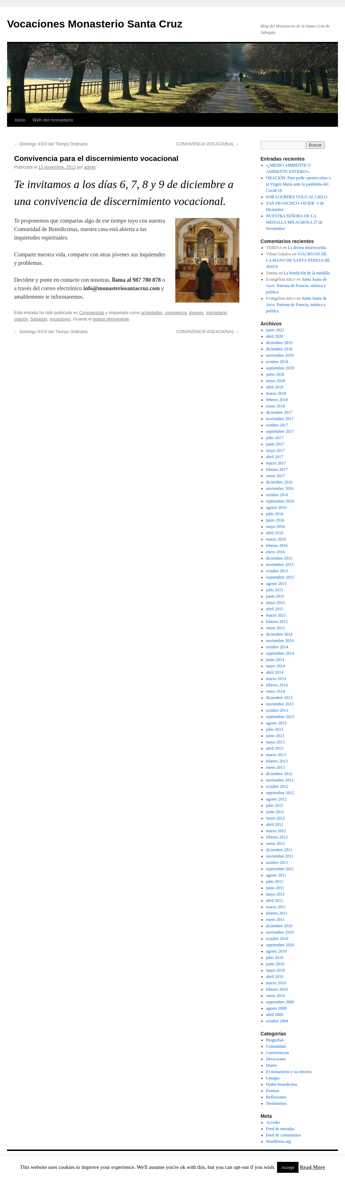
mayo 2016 (275, 526)
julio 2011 (274, 881)
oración (21, 319)
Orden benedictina (281, 1084)
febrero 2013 (277, 761)
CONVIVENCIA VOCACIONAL (207, 144)
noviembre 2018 (280, 355)
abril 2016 (274, 532)
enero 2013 (275, 767)
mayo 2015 (275, 602)
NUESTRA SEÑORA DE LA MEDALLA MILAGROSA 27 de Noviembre (294, 222)
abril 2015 (274, 608)
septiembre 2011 (280, 868)
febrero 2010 (277, 989)
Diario (271, 1065)
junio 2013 (275, 735)
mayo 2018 (275, 380)
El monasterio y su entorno (289, 1071)
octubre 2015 (277, 570)
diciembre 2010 (279, 925)
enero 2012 (275, 843)
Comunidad (276, 1046)
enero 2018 (275, 406)
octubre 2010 (277, 938)
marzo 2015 (276, 615)
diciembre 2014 (279, 634)
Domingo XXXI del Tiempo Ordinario (51, 144)
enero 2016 (275, 551)
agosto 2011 (276, 875)
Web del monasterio (52, 120)
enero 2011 (275, 919)
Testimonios (276, 1103)
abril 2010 (274, 976)
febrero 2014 (277, 685)
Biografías (275, 1040)
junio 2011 (275, 887)
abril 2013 (274, 748)
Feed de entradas (280, 1128)
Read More (312, 1167)
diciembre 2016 (279, 482)
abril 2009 (274, 1014)
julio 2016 (274, 513)
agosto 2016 (276, 507)
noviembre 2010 (280, 932)
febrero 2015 (277, 621)
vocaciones (60, 319)
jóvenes (196, 312)
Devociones (276, 1059)
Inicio (20, 120)
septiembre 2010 (280, 944)
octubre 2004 (277, 1021)
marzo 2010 (276, 982)
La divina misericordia (307, 247)
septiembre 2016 (280, 501)
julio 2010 (274, 957)
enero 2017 (275, 475)
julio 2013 (274, 729)
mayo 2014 (275, 666)
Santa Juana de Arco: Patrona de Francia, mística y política (296, 285)
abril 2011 (274, 900)
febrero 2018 (277, 399)
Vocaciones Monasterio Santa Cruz (94, 24)
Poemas (272, 1090)
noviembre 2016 (280, 488)
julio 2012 (274, 805)
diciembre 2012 (279, 773)
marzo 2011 (276, 906)
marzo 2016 (276, 539)
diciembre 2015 (279, 558)
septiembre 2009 (280, 1001)
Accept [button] (287, 1167)
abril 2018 (274, 387)
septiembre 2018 (280, 368)
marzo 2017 (276, 463)
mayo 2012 (275, 818)
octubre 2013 (277, 710)
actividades (151, 312)
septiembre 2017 (280, 431)
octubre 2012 (277, 786)
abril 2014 (274, 672)
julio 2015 (274, 589)
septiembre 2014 (280, 653)
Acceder (273, 1122)
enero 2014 (275, 691)
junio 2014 (275, 659)
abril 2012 (274, 824)
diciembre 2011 (279, 849)
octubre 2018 (277, 361)
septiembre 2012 (280, 792)
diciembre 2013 (279, 697)
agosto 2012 (276, 799)
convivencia (176, 312)
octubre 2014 (277, 646)
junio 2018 (275, 374)
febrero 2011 (277, 913)
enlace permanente (111, 319)
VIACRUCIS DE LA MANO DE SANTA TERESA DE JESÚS (298, 260)
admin (90, 167)
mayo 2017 (275, 450)
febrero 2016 (277, 545)
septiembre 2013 (280, 716)
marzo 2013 (276, 754)
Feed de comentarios (283, 1135)
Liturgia (273, 1078)
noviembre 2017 (280, 418)
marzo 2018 (276, 393)
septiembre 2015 (280, 577)
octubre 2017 (277, 425)
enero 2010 (275, 995)
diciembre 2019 (279, 342)
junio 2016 (275, 520)
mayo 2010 (275, 970)
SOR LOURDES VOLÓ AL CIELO (296, 196)
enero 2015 (275, 627)
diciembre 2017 (279, 412)
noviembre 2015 (280, 564)
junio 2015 (275, 596)
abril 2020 (274, 336)
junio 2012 (275, 811)
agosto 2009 (276, 1008)
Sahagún (38, 319)
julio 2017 (274, 437)
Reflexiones (276, 1097)
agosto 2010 (276, 951)
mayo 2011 (275, 894)
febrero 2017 (277, 469)
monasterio (216, 312)
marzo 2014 (276, 678)
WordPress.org (278, 1141)
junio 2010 (275, 963)
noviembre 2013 (280, 704)
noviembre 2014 (280, 640)
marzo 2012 (276, 830)
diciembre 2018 (279, 349)
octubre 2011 (277, 862)
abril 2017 (274, 456)
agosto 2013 (276, 723)
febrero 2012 (277, 837)
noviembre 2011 (280, 856)
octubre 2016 (277, 494)
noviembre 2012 (280, 780)
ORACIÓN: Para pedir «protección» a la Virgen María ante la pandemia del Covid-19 (298, 184)
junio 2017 (275, 444)
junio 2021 (275, 330)
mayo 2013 (275, 742)
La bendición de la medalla (307, 272)
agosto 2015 (276, 583)
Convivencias (91, 312)
